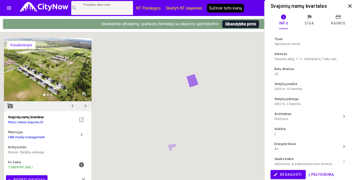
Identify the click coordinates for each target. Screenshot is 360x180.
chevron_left (73, 106)
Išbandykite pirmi (240, 24)
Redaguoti (288, 174)
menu (9, 8)
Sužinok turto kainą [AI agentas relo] (225, 8)
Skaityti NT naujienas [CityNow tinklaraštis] (184, 8)
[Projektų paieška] (102, 8)
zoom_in (85, 94)
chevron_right (85, 106)
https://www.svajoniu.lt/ (26, 122)
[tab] (283, 20)
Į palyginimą (321, 174)
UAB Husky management (26, 137)
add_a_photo (10, 106)
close (350, 6)
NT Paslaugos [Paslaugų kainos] (148, 8)
